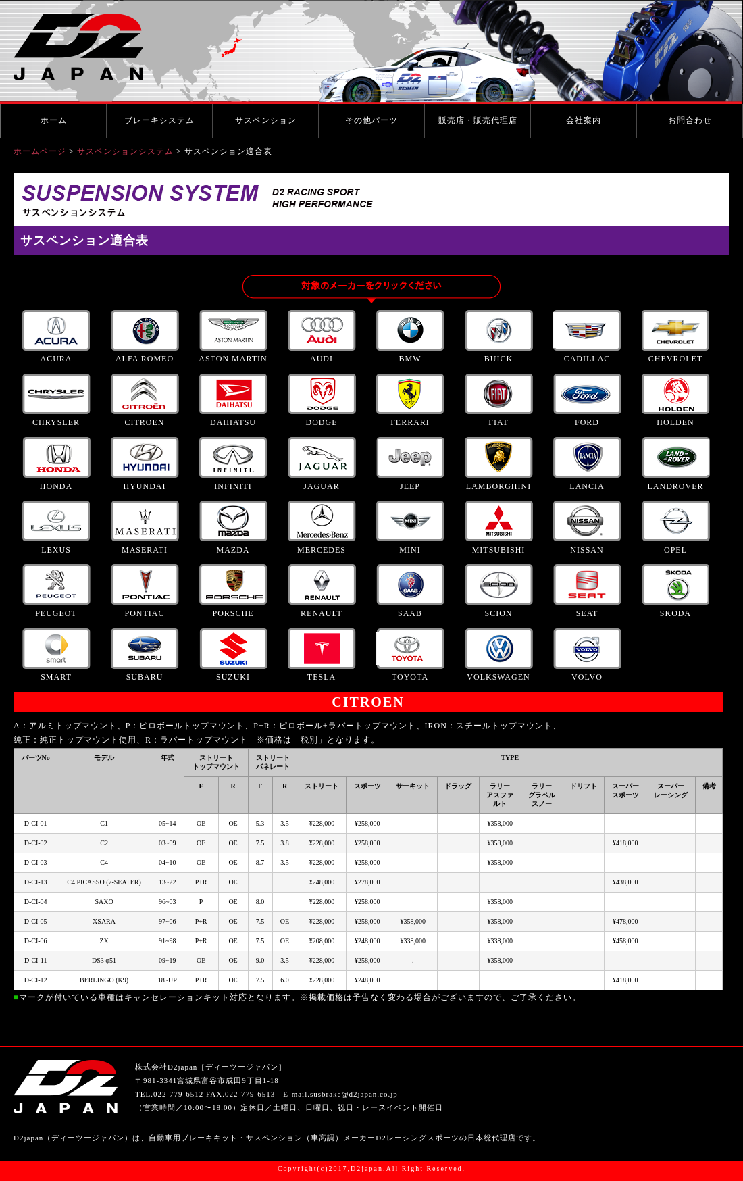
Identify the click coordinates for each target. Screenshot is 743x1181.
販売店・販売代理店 (477, 120)
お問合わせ (690, 120)
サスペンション (266, 120)
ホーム (54, 120)
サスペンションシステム (125, 151)
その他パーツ (371, 120)
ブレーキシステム (159, 120)
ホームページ (40, 151)
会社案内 (583, 120)
